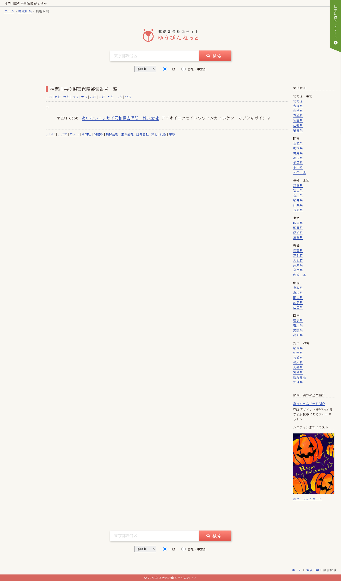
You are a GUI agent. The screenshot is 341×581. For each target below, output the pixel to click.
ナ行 (84, 97)
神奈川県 (25, 11)
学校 (172, 134)
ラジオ (62, 134)
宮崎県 (298, 372)
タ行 (75, 97)
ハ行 (93, 97)
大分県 (298, 367)
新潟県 (298, 185)
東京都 (298, 167)
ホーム (9, 11)
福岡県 (298, 348)
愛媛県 (298, 330)
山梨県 (298, 205)
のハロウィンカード (307, 499)
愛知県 (298, 232)
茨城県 (298, 143)
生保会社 (127, 134)
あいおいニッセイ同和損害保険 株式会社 (120, 118)
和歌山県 (299, 275)
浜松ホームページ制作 (309, 403)
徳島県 (298, 320)
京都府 (298, 255)
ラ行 (119, 97)
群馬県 (298, 153)
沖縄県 (298, 382)
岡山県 (298, 297)
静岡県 (298, 227)
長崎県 (298, 358)
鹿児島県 (299, 377)
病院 (163, 134)
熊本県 (298, 362)
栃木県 (298, 148)
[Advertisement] (24, 150)
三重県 (298, 237)
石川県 (298, 195)
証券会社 (142, 134)
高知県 (298, 335)
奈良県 (298, 270)
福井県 (298, 200)
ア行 (49, 97)
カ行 (58, 97)
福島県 (298, 130)
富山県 (298, 190)
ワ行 (128, 97)
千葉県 (298, 162)
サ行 (66, 97)
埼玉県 (298, 158)
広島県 (298, 302)
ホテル (74, 134)
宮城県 (298, 115)
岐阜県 (298, 223)
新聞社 (86, 134)
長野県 (298, 210)
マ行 (102, 97)
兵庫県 (298, 265)
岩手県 (298, 111)
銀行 (154, 134)
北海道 (298, 101)
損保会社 (112, 134)
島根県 (298, 292)
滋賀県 (298, 250)
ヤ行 (110, 97)
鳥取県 (298, 287)
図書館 (98, 134)
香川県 (298, 325)
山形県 (298, 125)
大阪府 (298, 260)
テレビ (50, 134)
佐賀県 (298, 353)
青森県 (298, 106)
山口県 (298, 307)
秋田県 (298, 120)
